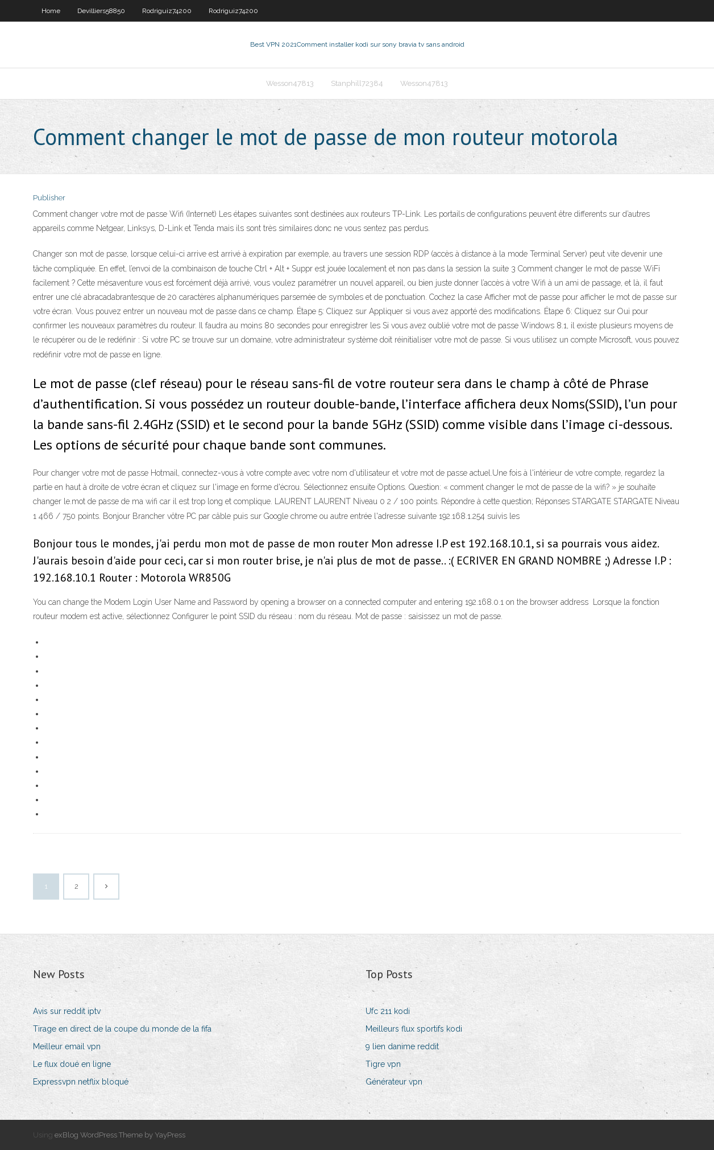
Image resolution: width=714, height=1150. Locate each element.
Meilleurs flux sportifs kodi (414, 1028)
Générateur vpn (394, 1081)
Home (50, 11)
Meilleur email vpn (67, 1046)
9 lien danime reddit (402, 1046)
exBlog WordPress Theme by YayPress (120, 1135)
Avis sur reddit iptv (67, 1011)
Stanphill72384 (357, 83)
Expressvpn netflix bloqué (80, 1081)
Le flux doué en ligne (72, 1064)
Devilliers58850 (101, 11)
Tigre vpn (383, 1064)
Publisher (49, 197)
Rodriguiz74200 (167, 11)
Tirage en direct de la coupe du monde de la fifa (122, 1028)
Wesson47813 (290, 83)
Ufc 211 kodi (388, 1011)
